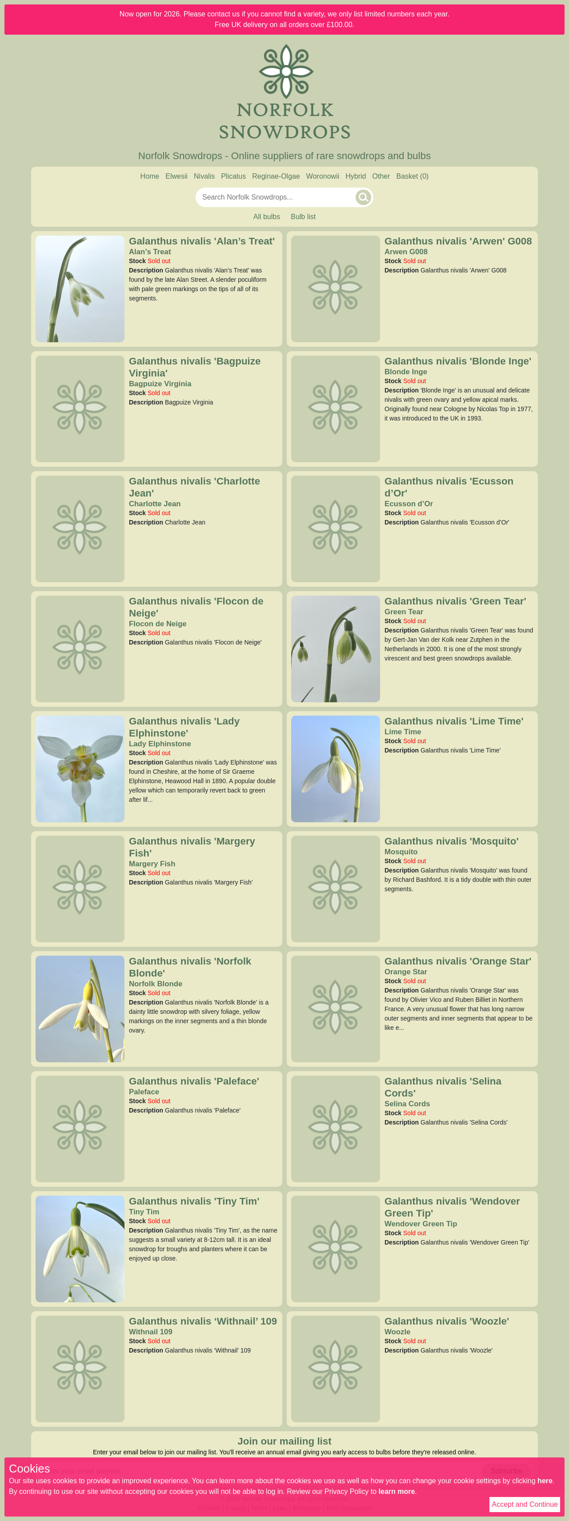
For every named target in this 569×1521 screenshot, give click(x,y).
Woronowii (322, 176)
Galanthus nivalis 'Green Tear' (455, 601)
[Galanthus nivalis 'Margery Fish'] (80, 888)
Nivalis (204, 176)
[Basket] (413, 176)
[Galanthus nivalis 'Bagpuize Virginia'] (80, 408)
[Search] (363, 197)
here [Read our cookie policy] (545, 1481)
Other (381, 176)
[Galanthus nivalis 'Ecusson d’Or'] (335, 528)
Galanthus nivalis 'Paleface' (194, 1081)
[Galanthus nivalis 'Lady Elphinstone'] (80, 768)
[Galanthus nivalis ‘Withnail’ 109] (80, 1368)
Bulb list (303, 216)
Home (150, 176)
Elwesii (176, 176)
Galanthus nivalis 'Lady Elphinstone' (184, 727)
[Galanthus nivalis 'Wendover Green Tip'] (335, 1248)
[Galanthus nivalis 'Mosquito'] (335, 888)
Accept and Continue (525, 1504)
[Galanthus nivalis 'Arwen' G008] (335, 288)
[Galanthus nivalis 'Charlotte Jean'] (80, 528)
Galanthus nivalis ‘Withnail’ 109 (203, 1321)
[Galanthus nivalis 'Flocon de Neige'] (80, 648)
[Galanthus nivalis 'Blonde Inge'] (335, 408)
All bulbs (266, 216)
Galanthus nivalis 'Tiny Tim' (194, 1201)
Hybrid (355, 176)
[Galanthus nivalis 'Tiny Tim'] (80, 1248)
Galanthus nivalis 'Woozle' (447, 1321)
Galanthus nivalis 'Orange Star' (458, 961)
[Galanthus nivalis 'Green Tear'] (335, 648)
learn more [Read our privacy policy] (397, 1491)
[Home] (284, 92)
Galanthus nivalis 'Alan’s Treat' (202, 241)
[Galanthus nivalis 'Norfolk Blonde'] (80, 1008)
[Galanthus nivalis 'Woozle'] (335, 1368)
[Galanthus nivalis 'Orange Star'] (335, 1008)
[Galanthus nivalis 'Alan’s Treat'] (80, 288)
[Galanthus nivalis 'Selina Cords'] (335, 1128)
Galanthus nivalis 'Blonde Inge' (458, 361)
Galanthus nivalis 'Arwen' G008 (458, 241)
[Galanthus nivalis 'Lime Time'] (335, 768)
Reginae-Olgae (276, 176)
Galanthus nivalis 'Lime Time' (454, 721)
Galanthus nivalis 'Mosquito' (452, 841)
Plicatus (233, 176)
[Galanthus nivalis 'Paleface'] (80, 1128)
